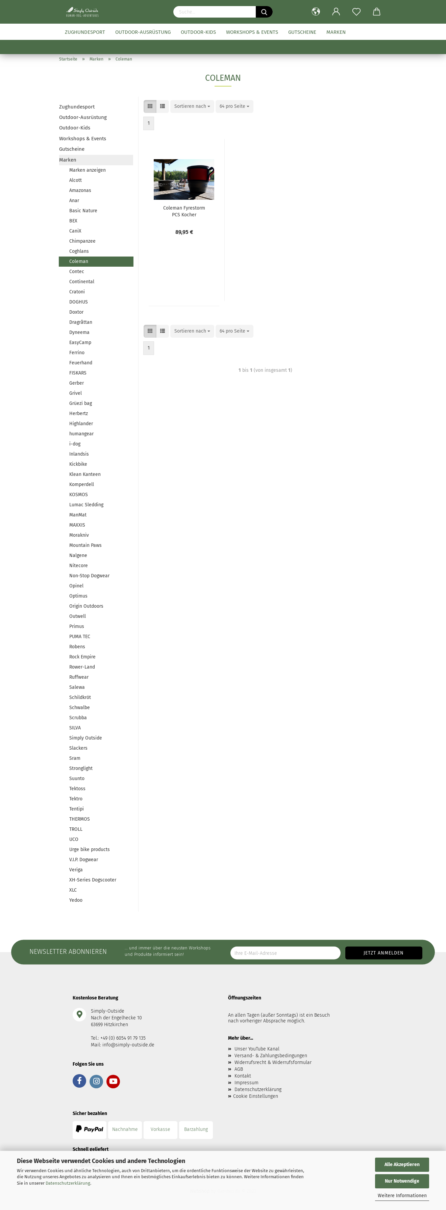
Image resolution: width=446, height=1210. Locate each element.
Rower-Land (82, 667)
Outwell (77, 616)
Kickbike (78, 464)
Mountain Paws (85, 545)
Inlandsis (79, 454)
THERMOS (79, 819)
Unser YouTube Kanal (256, 1049)
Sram (74, 758)
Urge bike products (89, 849)
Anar (74, 200)
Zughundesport (85, 32)
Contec (76, 271)
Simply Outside (85, 738)
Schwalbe (79, 707)
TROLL (75, 829)
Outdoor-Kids (198, 32)
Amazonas (80, 190)
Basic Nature (83, 211)
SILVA (75, 728)
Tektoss (77, 789)
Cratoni (77, 292)
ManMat (77, 515)
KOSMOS (78, 495)
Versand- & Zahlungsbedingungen (270, 1056)
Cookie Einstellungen (255, 1096)
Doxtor (76, 312)
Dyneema (79, 332)
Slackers (78, 748)
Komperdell (81, 484)
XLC (73, 890)
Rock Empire (82, 657)
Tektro (75, 799)
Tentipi (76, 809)
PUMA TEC (79, 636)
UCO (73, 839)
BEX (73, 221)
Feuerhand (80, 363)
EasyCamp (80, 342)
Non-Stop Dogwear (89, 576)
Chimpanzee (82, 241)
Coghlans (79, 251)
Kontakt (242, 1076)
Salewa (77, 687)
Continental (81, 282)
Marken (336, 32)
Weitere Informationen (402, 1196)
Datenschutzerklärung (68, 1183)
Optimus (78, 596)
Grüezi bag (80, 403)
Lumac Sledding (86, 505)
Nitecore (78, 565)
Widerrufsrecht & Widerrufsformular (273, 1062)
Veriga (76, 870)
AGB (238, 1069)
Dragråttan (80, 322)
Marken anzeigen (87, 170)
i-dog (74, 444)
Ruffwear (79, 677)
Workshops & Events (252, 32)
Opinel (76, 586)
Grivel (75, 393)
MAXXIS (77, 525)
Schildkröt (80, 697)
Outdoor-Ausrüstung (143, 32)
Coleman (78, 261)
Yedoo (75, 900)
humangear (81, 434)
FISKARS (77, 373)
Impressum (246, 1083)
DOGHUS (78, 302)
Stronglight (81, 768)
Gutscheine (302, 32)
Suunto (76, 778)
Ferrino (76, 353)
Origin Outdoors (86, 606)
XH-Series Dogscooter (92, 880)
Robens (77, 647)
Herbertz (78, 413)
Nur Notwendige (402, 1181)
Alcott (75, 180)
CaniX (75, 231)
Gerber (76, 383)
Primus (76, 626)
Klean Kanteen (85, 474)
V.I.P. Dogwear (83, 860)
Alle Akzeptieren (402, 1164)
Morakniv (79, 535)
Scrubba (78, 718)
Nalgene (78, 555)
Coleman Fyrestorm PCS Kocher (184, 211)
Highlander (81, 424)
